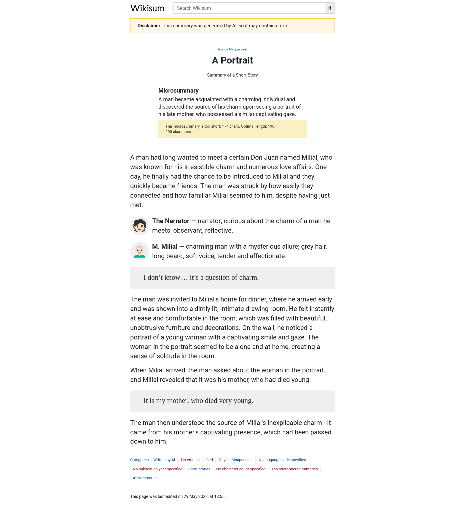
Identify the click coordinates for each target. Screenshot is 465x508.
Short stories (199, 469)
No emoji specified (197, 460)
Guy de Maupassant (232, 49)
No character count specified (240, 469)
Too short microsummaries (294, 469)
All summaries (145, 478)
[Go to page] (330, 8)
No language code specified (282, 460)
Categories (139, 460)
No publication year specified (157, 469)
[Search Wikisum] (249, 8)
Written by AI (164, 460)
